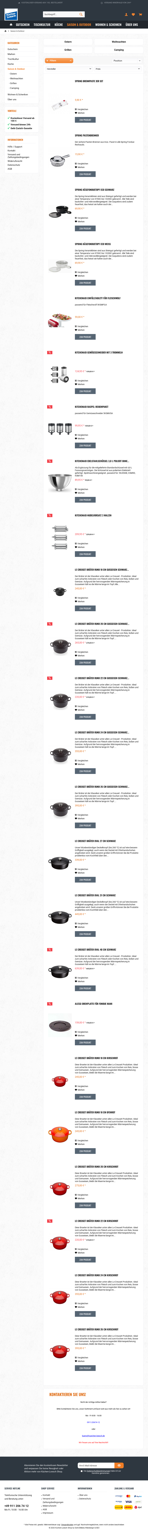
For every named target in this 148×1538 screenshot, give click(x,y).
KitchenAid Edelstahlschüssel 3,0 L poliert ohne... (102, 461)
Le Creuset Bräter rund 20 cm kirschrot (96, 1166)
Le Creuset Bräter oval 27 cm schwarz (95, 841)
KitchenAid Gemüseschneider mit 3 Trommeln (99, 352)
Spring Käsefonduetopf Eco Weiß (93, 244)
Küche (11, 64)
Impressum (48, 1513)
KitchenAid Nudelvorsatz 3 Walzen (93, 515)
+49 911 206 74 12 (16, 1506)
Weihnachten (16, 78)
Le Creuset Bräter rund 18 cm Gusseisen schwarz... (102, 569)
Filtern (51, 60)
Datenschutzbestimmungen (98, 1471)
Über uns (12, 99)
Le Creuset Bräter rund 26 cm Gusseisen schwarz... (102, 786)
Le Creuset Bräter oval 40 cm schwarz (95, 949)
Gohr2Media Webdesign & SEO (87, 1528)
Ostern (13, 73)
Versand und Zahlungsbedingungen (18, 156)
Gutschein (13, 49)
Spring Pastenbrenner (87, 135)
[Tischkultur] (42, 25)
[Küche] (59, 25)
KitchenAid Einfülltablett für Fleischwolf (98, 298)
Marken (11, 54)
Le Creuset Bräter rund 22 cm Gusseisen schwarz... (102, 678)
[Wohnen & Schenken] (108, 25)
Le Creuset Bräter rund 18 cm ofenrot (95, 1112)
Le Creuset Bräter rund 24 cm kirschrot (96, 1275)
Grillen (13, 83)
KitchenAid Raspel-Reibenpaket (91, 407)
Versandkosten (67, 1525)
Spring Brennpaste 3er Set (89, 81)
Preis (98, 69)
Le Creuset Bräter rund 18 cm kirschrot (96, 1058)
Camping (14, 88)
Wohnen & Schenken (18, 94)
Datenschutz (14, 165)
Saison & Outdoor (16, 69)
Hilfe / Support (15, 146)
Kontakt (11, 150)
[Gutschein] (23, 25)
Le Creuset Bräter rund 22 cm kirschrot (96, 1221)
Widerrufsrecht (15, 161)
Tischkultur (13, 59)
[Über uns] (132, 25)
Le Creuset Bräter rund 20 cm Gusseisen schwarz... (102, 624)
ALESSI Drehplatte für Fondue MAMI (93, 1003)
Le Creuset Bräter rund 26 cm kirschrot (96, 1329)
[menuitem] (140, 14)
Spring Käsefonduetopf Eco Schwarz (94, 189)
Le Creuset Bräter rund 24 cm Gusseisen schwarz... (102, 732)
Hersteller (51, 69)
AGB (10, 169)
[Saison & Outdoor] (79, 25)
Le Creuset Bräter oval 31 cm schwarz (95, 895)
